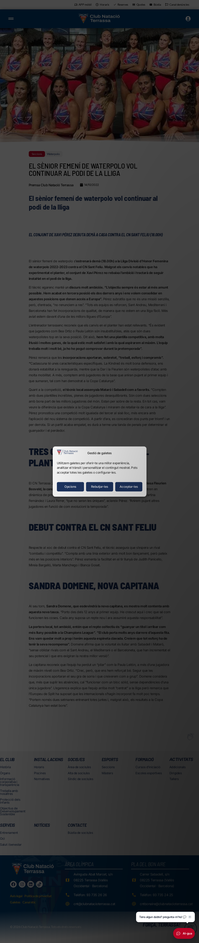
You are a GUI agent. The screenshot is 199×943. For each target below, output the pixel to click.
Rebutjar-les (99, 487)
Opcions (70, 487)
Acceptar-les (129, 487)
